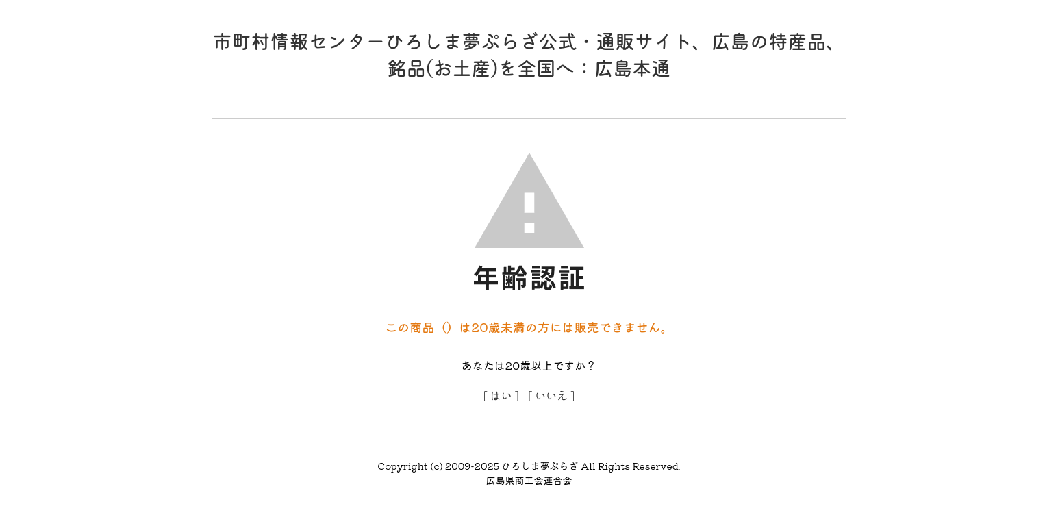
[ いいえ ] (552, 395)
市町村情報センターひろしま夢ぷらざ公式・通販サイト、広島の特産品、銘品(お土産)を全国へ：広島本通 (528, 54)
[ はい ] (501, 395)
